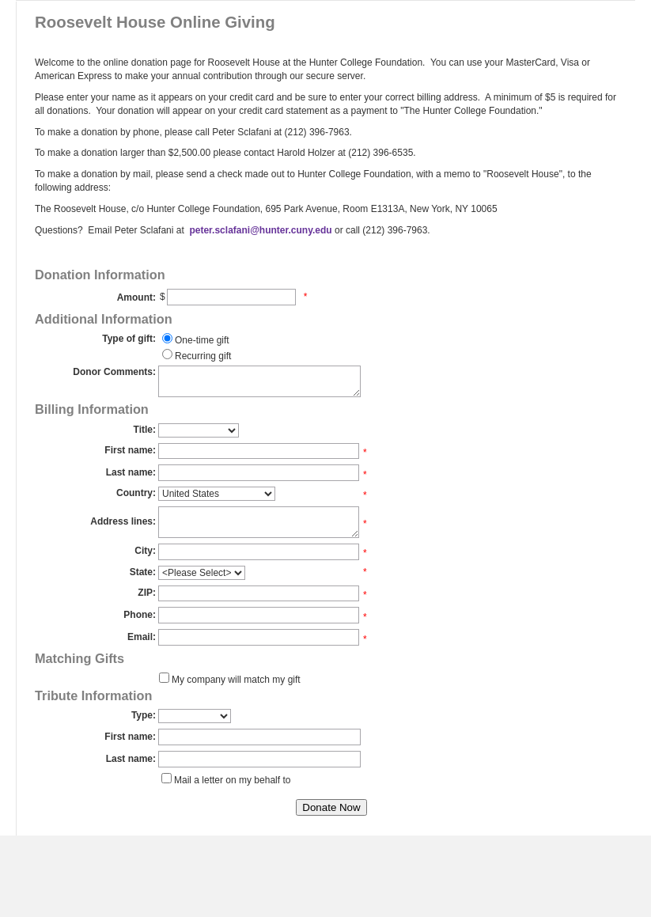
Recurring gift (203, 356)
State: (143, 572)
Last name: (131, 472)
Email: (141, 636)
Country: (136, 492)
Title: (145, 429)
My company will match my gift (236, 679)
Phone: (139, 614)
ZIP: (147, 592)
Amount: (136, 297)
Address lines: (123, 521)
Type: (143, 715)
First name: (130, 450)
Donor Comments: (114, 371)
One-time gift (202, 340)
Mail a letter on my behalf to (232, 780)
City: (145, 550)
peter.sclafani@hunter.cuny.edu (259, 230)
